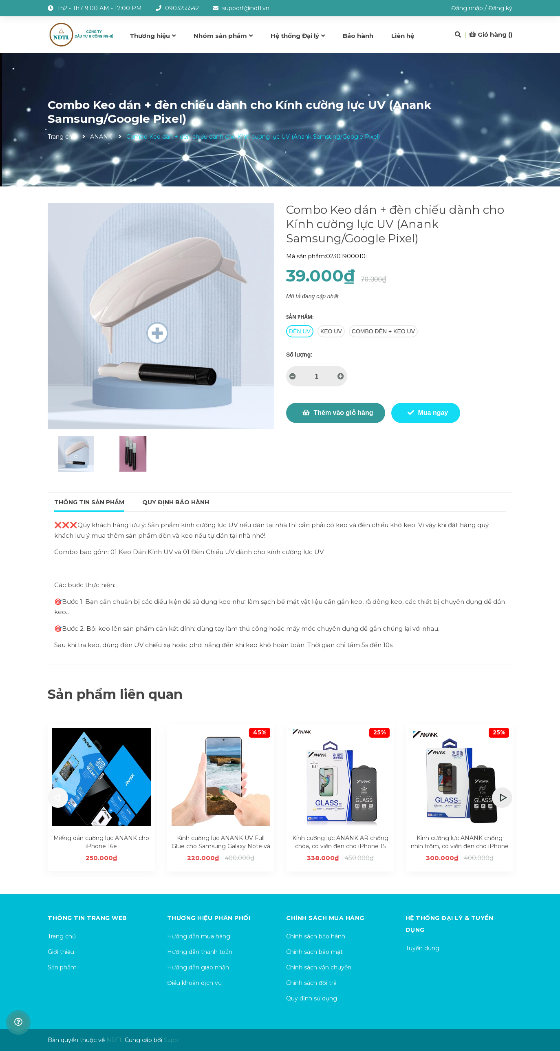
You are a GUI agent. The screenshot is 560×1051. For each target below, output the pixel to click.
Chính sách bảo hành (315, 936)
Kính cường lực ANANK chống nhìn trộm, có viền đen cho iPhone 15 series (460, 846)
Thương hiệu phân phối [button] (209, 918)
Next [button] (502, 797)
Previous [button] (58, 797)
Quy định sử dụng (311, 998)
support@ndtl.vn (245, 8)
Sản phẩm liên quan (115, 694)
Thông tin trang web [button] (87, 918)
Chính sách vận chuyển (318, 967)
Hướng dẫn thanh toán (199, 952)
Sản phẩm (62, 967)
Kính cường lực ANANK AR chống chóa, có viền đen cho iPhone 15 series (340, 846)
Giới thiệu (61, 952)
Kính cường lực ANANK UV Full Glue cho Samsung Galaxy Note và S (221, 846)
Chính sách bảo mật (314, 952)
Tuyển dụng (422, 948)
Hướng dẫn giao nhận (198, 967)
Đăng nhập (467, 8)
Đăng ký (500, 8)
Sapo (171, 1040)
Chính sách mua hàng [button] (325, 918)
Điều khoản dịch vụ (194, 983)
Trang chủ (62, 936)
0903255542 (182, 8)
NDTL (114, 1040)
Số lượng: (299, 354)
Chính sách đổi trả (311, 983)
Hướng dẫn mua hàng (198, 936)
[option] (76, 453)
